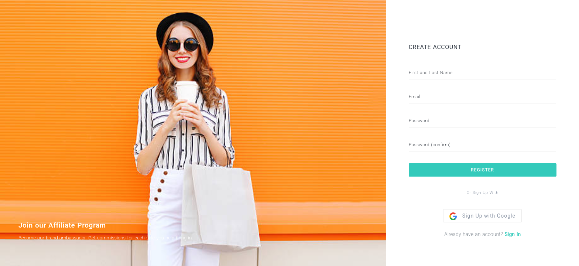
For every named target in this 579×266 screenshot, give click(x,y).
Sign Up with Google (482, 216)
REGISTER (482, 170)
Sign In (512, 234)
